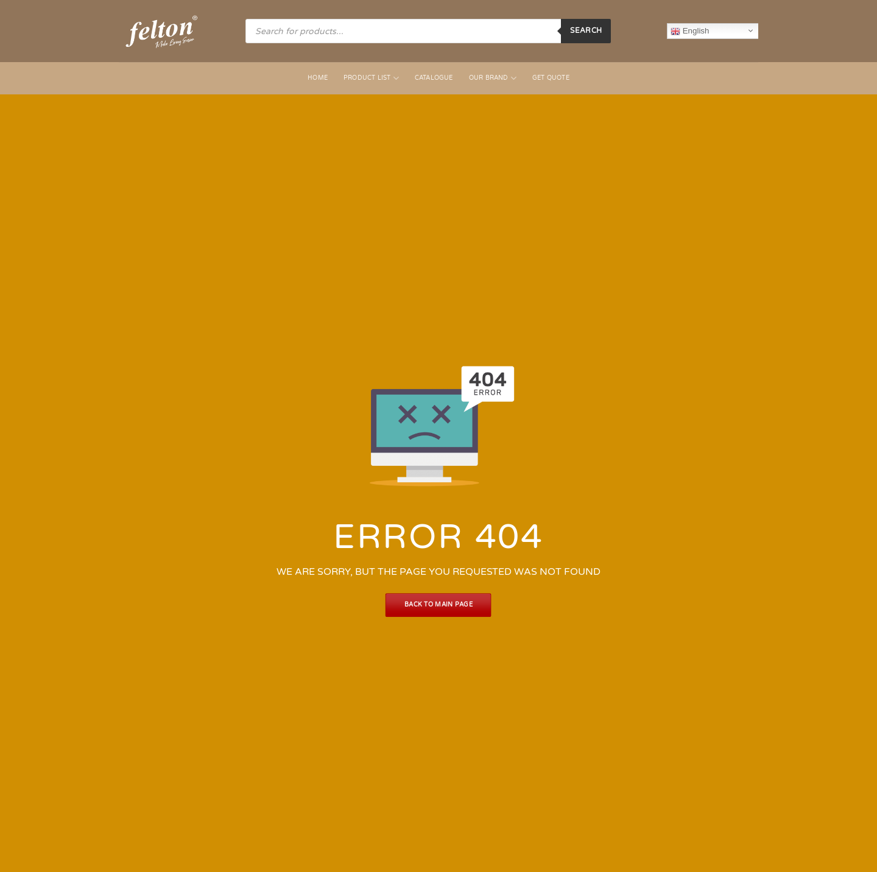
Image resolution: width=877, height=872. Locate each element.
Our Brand (492, 78)
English (690, 31)
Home (318, 78)
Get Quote (550, 78)
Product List (371, 78)
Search (586, 30)
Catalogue (434, 78)
